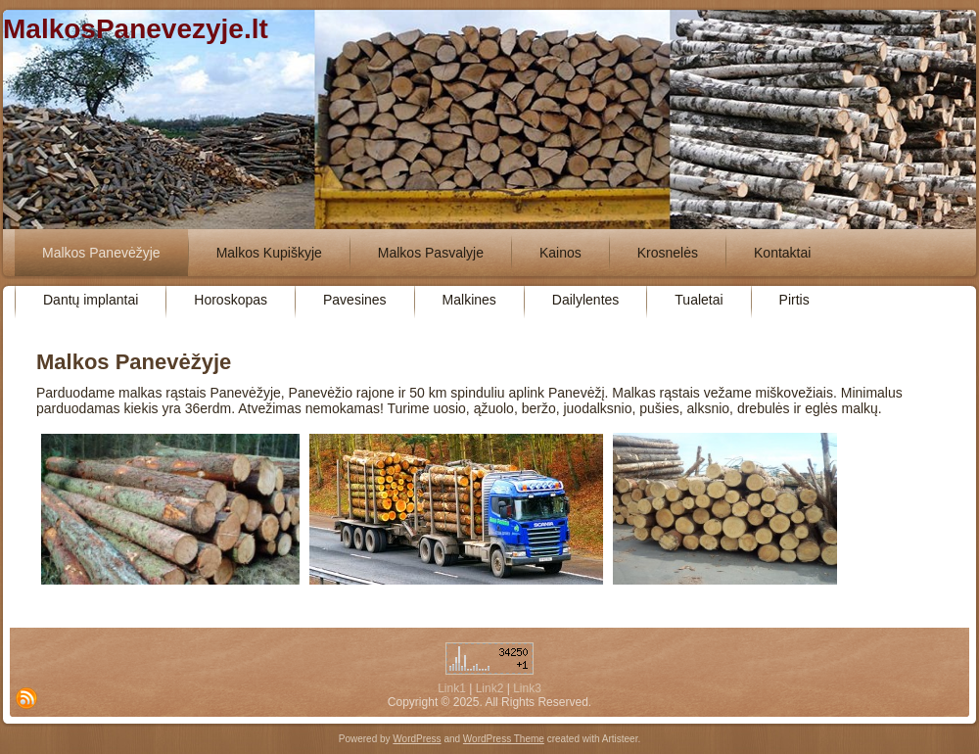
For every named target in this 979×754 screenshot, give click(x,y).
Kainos (560, 252)
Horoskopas (230, 299)
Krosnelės (667, 252)
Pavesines (355, 299)
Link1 (452, 688)
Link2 (490, 688)
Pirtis (794, 299)
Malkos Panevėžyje (101, 252)
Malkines (469, 299)
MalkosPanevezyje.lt (135, 29)
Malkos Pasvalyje (431, 252)
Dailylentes (585, 299)
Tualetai (699, 299)
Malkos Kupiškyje (269, 252)
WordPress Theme (503, 738)
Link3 (527, 688)
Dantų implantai (90, 299)
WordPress (417, 738)
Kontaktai (782, 252)
